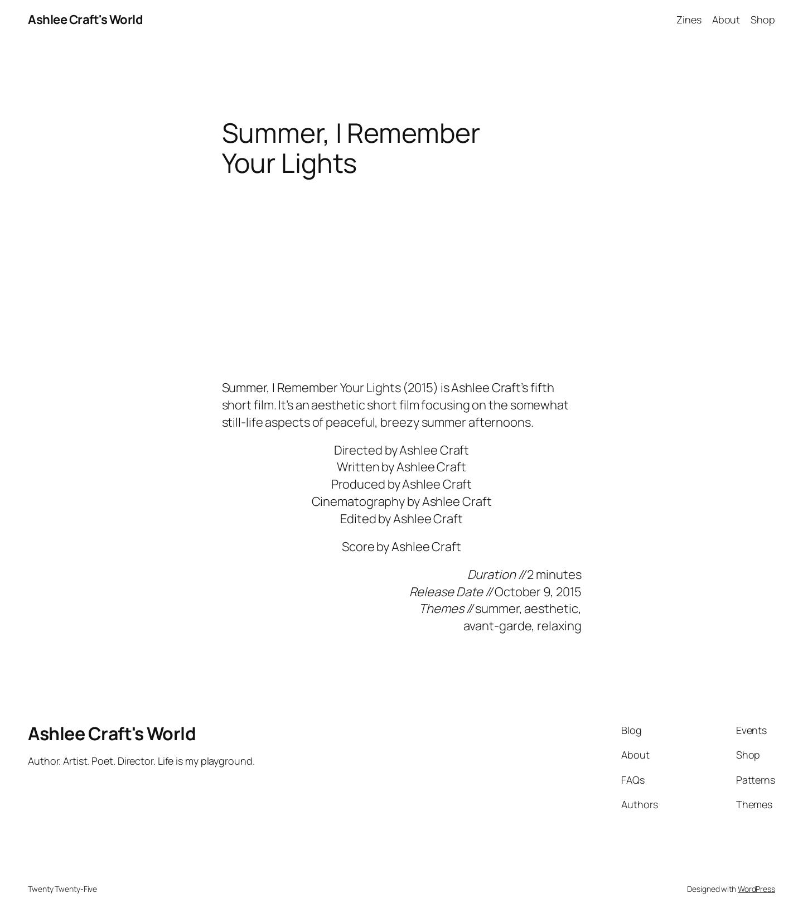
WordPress (756, 889)
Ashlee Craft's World (85, 19)
